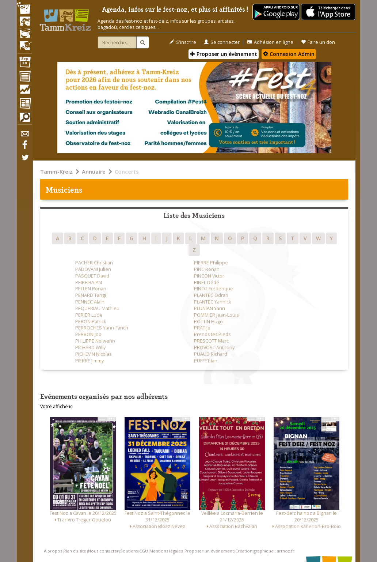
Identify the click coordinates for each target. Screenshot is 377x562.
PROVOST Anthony (214, 347)
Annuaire (94, 171)
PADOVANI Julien (93, 269)
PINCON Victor (209, 276)
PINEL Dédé (206, 282)
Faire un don (318, 42)
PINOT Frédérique (213, 289)
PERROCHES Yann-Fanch (101, 328)
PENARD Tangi (90, 295)
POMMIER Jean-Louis (216, 315)
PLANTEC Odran (211, 295)
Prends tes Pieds (212, 334)
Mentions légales (166, 551)
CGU (143, 551)
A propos (53, 551)
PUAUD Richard (210, 354)
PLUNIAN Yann (209, 308)
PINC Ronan (207, 269)
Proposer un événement (209, 551)
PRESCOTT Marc (211, 341)
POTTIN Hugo (208, 321)
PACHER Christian (94, 263)
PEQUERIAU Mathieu (97, 308)
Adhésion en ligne (270, 42)
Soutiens (129, 551)
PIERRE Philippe (211, 263)
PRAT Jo (202, 328)
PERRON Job (88, 334)
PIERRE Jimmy (89, 361)
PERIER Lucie (89, 315)
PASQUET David (92, 276)
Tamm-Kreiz (56, 171)
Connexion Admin (289, 53)
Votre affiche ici (56, 406)
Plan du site (75, 551)
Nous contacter (103, 551)
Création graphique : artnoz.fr (264, 551)
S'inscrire (183, 42)
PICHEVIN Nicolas (93, 354)
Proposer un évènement (223, 53)
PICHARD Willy (90, 347)
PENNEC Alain (89, 302)
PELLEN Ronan (90, 289)
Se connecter (222, 42)
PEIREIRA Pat (88, 282)
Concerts (127, 171)
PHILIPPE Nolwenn (95, 341)
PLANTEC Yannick (212, 302)
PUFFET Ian (205, 361)
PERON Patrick (90, 321)
